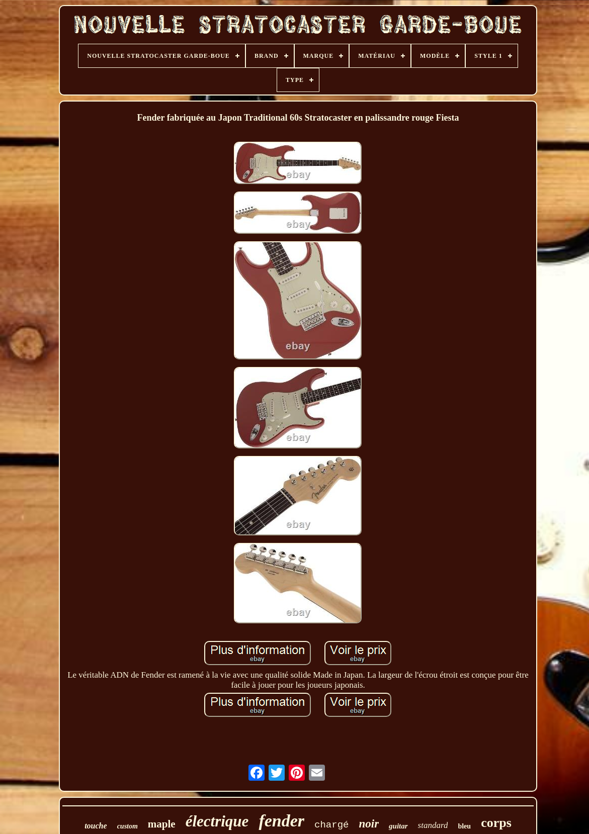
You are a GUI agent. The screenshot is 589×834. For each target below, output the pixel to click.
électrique (217, 821)
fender (281, 820)
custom (127, 826)
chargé (331, 824)
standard (433, 825)
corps (496, 822)
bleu (464, 826)
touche (96, 825)
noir (369, 823)
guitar (398, 826)
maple (162, 824)
